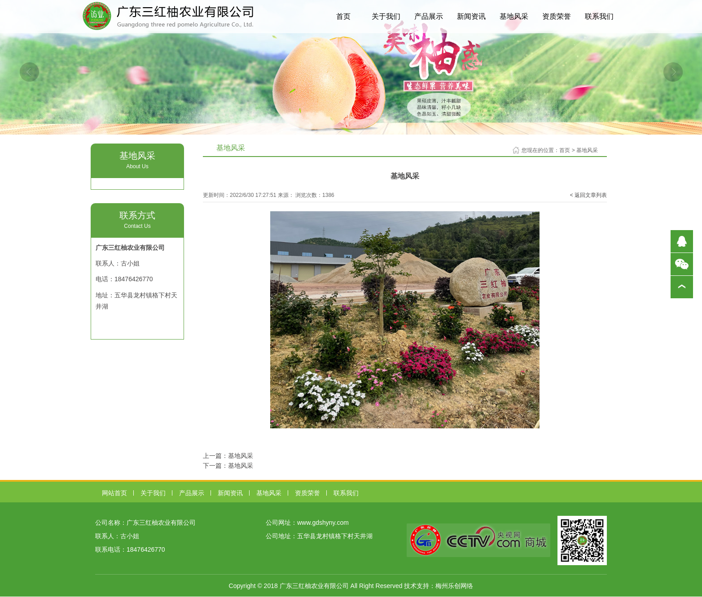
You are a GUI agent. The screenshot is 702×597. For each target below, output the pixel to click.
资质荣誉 (556, 16)
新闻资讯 (471, 16)
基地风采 (514, 16)
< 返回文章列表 (588, 195)
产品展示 (428, 16)
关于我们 (386, 16)
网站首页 (114, 493)
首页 (343, 16)
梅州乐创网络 (454, 585)
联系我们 (599, 16)
